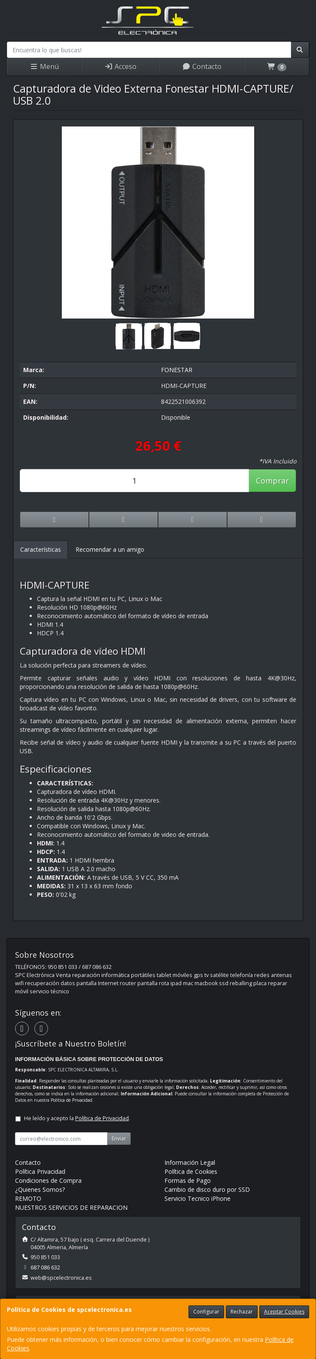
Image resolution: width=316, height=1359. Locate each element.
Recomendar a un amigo (110, 549)
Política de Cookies (190, 1171)
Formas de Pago (187, 1180)
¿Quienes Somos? (40, 1189)
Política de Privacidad (71, 1100)
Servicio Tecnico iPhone (197, 1198)
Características (40, 549)
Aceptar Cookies (284, 1311)
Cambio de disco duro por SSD (207, 1189)
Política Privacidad (40, 1171)
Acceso (120, 66)
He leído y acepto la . (77, 1118)
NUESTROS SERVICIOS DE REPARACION (71, 1207)
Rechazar (242, 1311)
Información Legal (189, 1162)
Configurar (206, 1311)
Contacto (202, 66)
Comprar (272, 480)
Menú (44, 66)
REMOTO (28, 1198)
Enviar (119, 1138)
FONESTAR (176, 370)
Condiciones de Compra (48, 1180)
